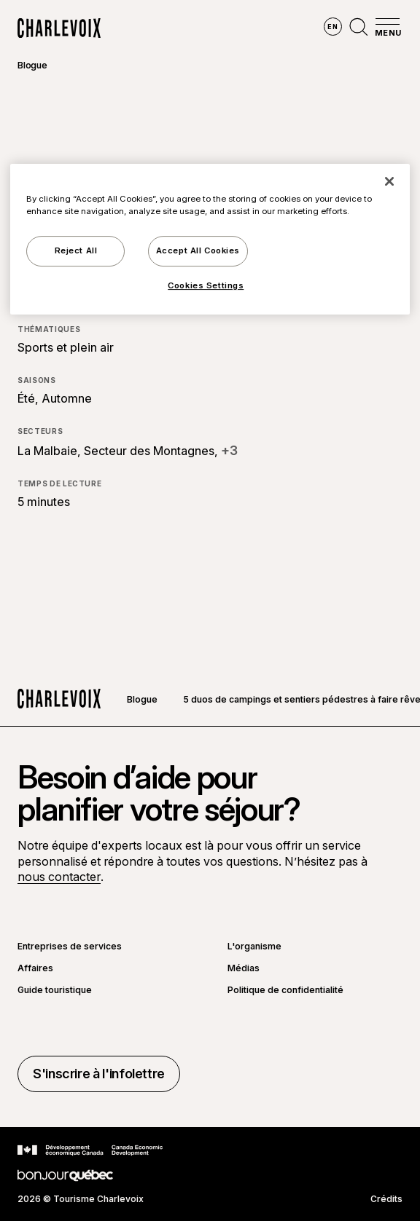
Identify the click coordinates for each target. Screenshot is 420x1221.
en (332, 27)
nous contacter (59, 876)
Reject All (76, 250)
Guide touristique (55, 990)
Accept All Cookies (198, 250)
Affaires (35, 968)
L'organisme (254, 946)
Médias (244, 968)
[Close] (389, 181)
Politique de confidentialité (285, 990)
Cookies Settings (206, 285)
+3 (229, 450)
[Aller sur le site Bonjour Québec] (65, 1175)
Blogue (32, 65)
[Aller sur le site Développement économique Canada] (90, 1150)
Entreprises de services (70, 946)
